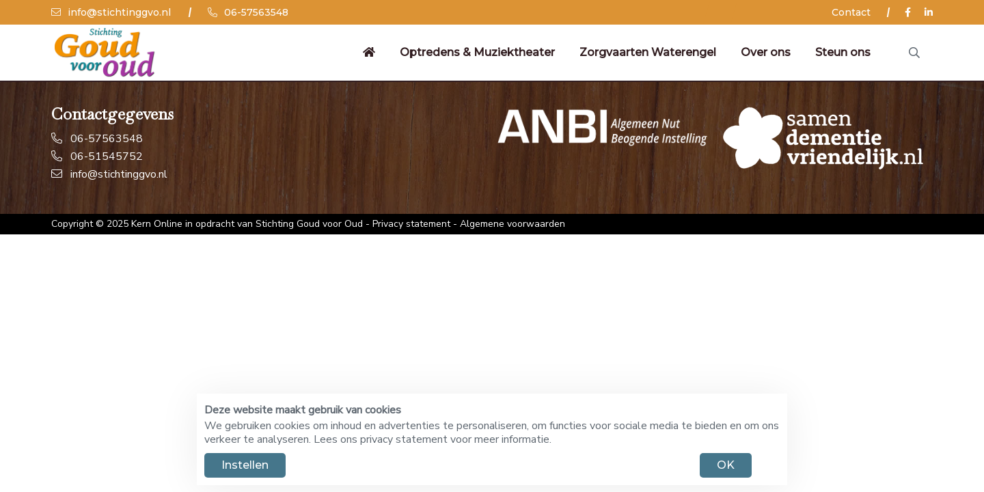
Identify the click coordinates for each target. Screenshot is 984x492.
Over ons (766, 52)
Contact (851, 12)
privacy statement (404, 439)
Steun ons (843, 52)
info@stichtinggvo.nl (111, 12)
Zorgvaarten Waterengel (647, 52)
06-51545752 (97, 156)
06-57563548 (248, 12)
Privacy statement (411, 223)
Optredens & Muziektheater (477, 52)
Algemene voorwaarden (512, 223)
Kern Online (156, 223)
